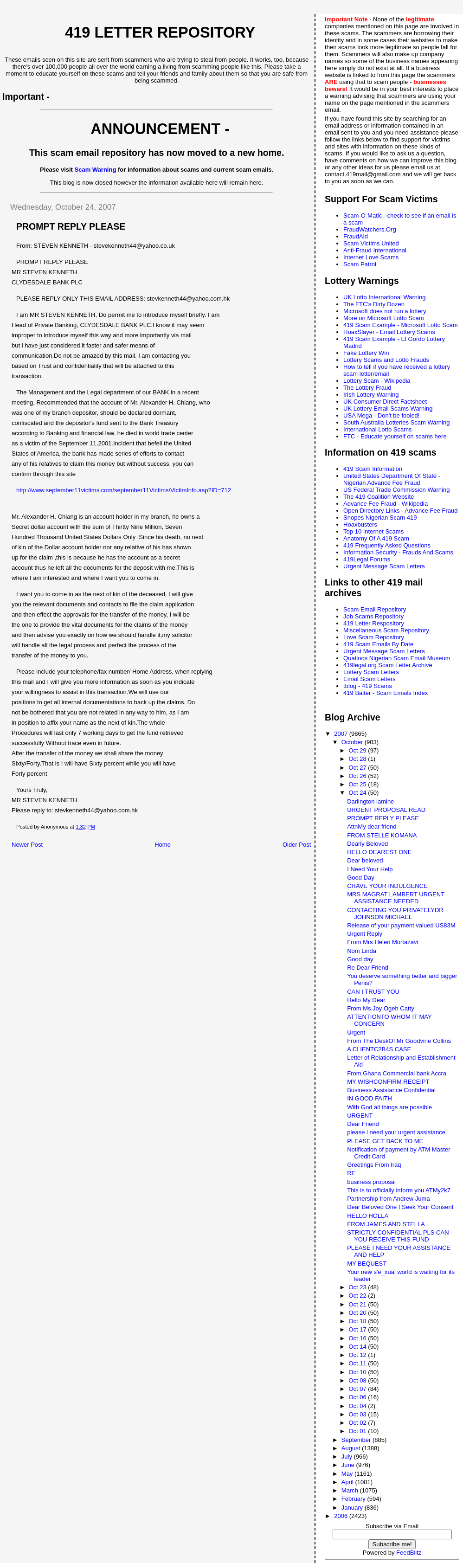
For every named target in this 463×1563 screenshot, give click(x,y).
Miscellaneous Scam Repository (386, 630)
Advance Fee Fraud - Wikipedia (385, 503)
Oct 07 (358, 1388)
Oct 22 (358, 1295)
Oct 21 (358, 1304)
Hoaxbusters (360, 524)
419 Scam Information (372, 468)
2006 (341, 1515)
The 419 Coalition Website (378, 496)
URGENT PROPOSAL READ (386, 809)
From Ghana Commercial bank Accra (396, 1073)
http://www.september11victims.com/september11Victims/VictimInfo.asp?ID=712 (123, 490)
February (354, 1498)
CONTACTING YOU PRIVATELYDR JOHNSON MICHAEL (395, 913)
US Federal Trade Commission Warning (396, 489)
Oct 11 (358, 1363)
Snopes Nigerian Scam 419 (380, 517)
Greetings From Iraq (374, 1164)
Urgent (356, 1032)
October (353, 742)
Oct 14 (358, 1346)
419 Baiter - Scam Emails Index (385, 692)
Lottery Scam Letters (371, 672)
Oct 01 (358, 1431)
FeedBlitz (408, 1552)
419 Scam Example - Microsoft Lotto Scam (400, 325)
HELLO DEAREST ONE (379, 852)
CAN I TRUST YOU (373, 991)
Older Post (297, 844)
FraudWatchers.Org (369, 229)
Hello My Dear (366, 1000)
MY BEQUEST (366, 1263)
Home (162, 844)
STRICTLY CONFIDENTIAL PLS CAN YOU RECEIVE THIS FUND (398, 1236)
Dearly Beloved (367, 843)
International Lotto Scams (377, 429)
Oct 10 (358, 1372)
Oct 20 (358, 1312)
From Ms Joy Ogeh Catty (380, 1008)
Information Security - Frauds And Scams (398, 552)
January (353, 1507)
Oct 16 (358, 1338)
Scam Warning (95, 169)
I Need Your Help (369, 869)
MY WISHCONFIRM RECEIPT (388, 1081)
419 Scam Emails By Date (378, 644)
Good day (360, 959)
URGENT (360, 1115)
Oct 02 (358, 1422)
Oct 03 (358, 1414)
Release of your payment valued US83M (401, 925)
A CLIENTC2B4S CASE (379, 1049)
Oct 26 (358, 775)
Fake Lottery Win (366, 352)
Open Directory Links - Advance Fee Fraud (400, 510)
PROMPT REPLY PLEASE (383, 818)
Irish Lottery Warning (371, 394)
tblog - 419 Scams (367, 685)
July (347, 1456)
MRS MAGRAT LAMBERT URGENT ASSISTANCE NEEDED (395, 898)
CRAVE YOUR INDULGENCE (387, 885)
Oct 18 (358, 1321)
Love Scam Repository (373, 637)
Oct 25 (358, 784)
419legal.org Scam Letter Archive (387, 665)
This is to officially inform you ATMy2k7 (398, 1190)
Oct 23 (358, 1287)
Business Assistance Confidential (391, 1090)
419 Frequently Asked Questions (387, 545)
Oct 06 (358, 1397)
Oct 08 (358, 1380)
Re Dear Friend (367, 967)
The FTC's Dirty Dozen (374, 304)
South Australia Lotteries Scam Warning (396, 422)
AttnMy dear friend (371, 826)
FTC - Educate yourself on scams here (395, 436)
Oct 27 (358, 767)
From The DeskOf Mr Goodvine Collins (399, 1040)
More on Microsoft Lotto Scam (383, 318)
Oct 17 (358, 1329)
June (348, 1464)
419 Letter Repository (160, 32)
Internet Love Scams (371, 257)
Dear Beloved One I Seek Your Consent (400, 1206)
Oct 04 (358, 1405)
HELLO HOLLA (367, 1215)
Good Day (360, 877)
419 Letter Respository (373, 623)
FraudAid (355, 236)
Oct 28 (358, 758)
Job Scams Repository (373, 616)
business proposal (371, 1181)
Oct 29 (358, 750)
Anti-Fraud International (374, 250)
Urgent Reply (364, 933)
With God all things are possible (389, 1107)
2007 (341, 733)
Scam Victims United (371, 243)
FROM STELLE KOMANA (382, 835)
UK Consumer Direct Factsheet (385, 401)
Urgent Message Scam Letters (384, 566)
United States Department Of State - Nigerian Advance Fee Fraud (391, 479)
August (351, 1448)
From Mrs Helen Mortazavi (382, 942)
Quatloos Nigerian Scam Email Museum (396, 658)
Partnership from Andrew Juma (388, 1198)
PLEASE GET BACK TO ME (385, 1141)
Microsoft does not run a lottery (384, 311)
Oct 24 (358, 792)
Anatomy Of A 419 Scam (376, 538)
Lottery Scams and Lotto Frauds (386, 359)
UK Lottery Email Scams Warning (387, 408)
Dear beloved (365, 860)
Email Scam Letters (369, 678)
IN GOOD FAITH (369, 1098)
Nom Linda (361, 950)
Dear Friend (363, 1123)
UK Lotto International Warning (384, 297)
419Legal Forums (366, 559)
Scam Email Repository (374, 609)
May (347, 1473)
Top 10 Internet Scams (373, 531)
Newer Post (27, 844)
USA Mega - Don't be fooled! (381, 415)
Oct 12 (358, 1354)
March (350, 1490)
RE (351, 1173)
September (357, 1439)
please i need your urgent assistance (396, 1132)
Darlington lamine (370, 801)
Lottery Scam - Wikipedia (377, 380)
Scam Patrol (359, 264)
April (348, 1482)
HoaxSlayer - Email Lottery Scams (389, 331)
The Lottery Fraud (367, 387)
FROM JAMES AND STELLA (386, 1224)
